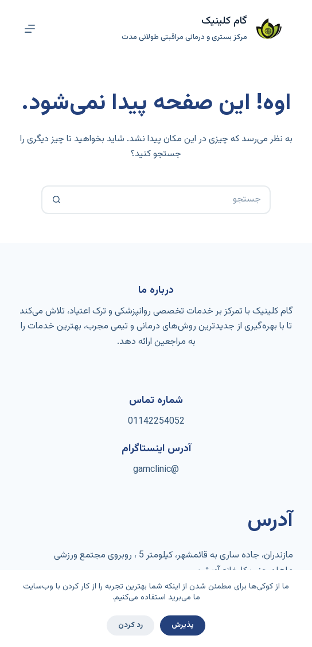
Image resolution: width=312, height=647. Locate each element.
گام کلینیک (224, 21)
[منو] (30, 29)
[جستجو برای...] (170, 199)
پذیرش (182, 625)
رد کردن (130, 625)
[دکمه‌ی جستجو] (55, 199)
